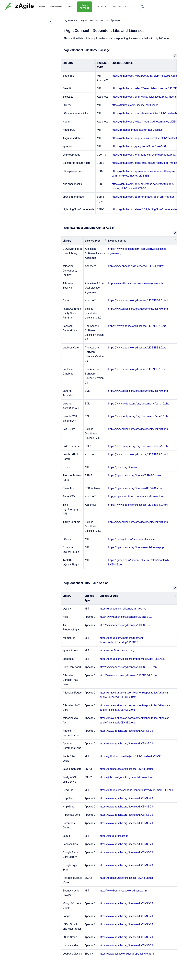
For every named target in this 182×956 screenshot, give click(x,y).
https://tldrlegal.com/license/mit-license (135, 105)
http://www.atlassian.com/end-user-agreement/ (135, 283)
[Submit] (142, 6)
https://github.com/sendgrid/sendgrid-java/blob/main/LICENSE (137, 790)
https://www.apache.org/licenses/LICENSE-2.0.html (138, 300)
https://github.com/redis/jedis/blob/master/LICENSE (130, 756)
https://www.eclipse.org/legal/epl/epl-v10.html (127, 953)
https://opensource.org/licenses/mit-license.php (136, 547)
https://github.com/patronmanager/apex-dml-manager (143, 196)
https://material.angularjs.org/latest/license (137, 129)
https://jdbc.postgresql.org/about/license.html (126, 777)
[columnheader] (78, 65)
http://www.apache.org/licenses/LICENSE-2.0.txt (136, 266)
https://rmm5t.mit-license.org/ (117, 650)
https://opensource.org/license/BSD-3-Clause (134, 475)
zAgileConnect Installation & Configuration (100, 20)
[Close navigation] (50, 21)
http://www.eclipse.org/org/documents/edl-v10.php (138, 308)
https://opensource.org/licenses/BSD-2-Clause (135, 488)
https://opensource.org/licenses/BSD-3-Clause (126, 768)
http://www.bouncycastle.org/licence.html (124, 890)
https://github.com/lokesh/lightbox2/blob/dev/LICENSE (132, 658)
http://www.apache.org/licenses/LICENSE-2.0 (126, 616)
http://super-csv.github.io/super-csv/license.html (136, 496)
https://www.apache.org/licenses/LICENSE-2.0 (127, 730)
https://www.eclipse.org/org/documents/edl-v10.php (138, 403)
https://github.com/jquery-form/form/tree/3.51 (139, 146)
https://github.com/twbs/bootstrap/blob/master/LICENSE (145, 75)
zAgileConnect (70, 20)
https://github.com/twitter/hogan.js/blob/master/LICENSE (146, 121)
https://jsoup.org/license (122, 467)
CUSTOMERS (56, 6)
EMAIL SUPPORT (84, 6)
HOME (42, 6)
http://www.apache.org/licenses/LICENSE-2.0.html (129, 667)
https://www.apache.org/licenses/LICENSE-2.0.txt (137, 326)
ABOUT (71, 6)
